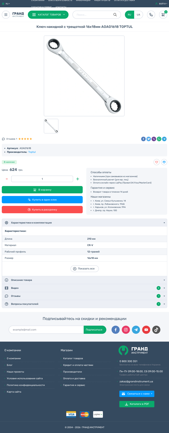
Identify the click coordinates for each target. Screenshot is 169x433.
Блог (9, 365)
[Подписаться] (46, 330)
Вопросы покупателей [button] (83, 304)
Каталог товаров (73, 358)
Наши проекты (15, 371)
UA (138, 14)
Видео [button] (83, 288)
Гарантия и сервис (41, 7)
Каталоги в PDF (137, 404)
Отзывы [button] (83, 296)
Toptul (32, 152)
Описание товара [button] (18, 280)
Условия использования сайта (25, 378)
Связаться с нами (135, 394)
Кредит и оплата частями (78, 365)
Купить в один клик (42, 199)
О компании (14, 358)
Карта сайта (14, 391)
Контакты (61, 7)
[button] (6, 3)
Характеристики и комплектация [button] (28, 223)
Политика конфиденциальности (26, 385)
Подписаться (94, 329)
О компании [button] (12, 350)
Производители (72, 371)
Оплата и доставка (74, 378)
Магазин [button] (67, 350)
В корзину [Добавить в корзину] (42, 190)
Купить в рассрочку (42, 209)
